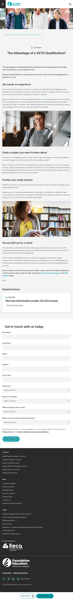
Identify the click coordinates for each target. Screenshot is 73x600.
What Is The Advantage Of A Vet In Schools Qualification (23, 35)
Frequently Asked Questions (36, 503)
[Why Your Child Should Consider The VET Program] (36, 302)
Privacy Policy (8, 432)
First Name (7, 332)
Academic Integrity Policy (36, 534)
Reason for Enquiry (9, 397)
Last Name (7, 343)
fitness (40, 99)
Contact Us (36, 500)
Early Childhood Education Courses (36, 466)
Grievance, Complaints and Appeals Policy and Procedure (36, 527)
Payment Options (36, 487)
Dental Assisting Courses (36, 463)
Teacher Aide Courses (36, 473)
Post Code (7, 375)
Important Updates (36, 483)
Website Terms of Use (20, 573)
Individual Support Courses (36, 460)
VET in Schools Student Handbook (36, 517)
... (3, 35)
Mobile (5, 365)
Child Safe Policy (36, 530)
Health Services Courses (36, 469)
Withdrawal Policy (36, 520)
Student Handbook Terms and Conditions (33, 432)
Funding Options (36, 490)
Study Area (6, 386)
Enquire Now (45, 596)
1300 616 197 (23, 578)
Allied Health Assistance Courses (36, 456)
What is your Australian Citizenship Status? (18, 418)
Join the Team (36, 497)
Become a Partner (36, 493)
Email (5, 354)
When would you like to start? (13, 407)
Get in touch (11, 439)
